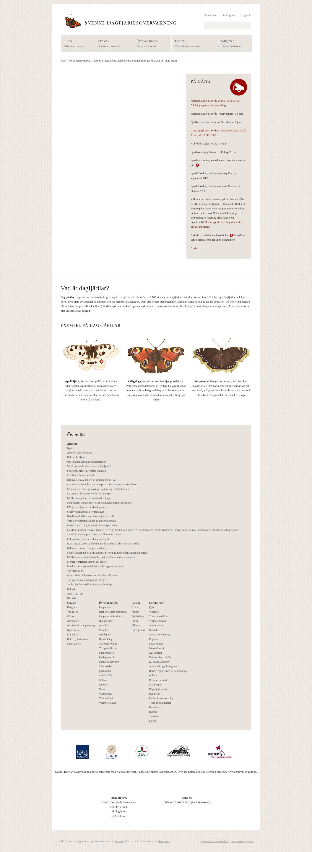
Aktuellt (76, 43)
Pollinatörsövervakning (161, 698)
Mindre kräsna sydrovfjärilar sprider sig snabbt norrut (95, 566)
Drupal (119, 841)
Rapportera (104, 607)
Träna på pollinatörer (160, 702)
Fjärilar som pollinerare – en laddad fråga (88, 498)
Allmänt (136, 625)
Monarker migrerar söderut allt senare (87, 561)
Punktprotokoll (107, 657)
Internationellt (156, 648)
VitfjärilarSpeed (157, 620)
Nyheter (71, 448)
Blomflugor (155, 707)
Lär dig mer (232, 43)
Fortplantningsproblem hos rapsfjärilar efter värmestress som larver (102, 484)
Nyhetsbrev (73, 630)
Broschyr (104, 625)
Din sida (71, 598)
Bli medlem (210, 15)
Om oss (112, 43)
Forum (191, 43)
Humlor (153, 711)
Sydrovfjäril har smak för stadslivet (85, 511)
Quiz (151, 607)
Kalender (72, 589)
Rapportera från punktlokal (113, 611)
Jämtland (103, 684)
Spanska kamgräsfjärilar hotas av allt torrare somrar (94, 534)
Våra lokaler (105, 666)
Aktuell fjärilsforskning (79, 452)
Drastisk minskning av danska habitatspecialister (92, 525)
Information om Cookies (215, 841)
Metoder (103, 630)
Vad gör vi (72, 611)
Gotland (103, 680)
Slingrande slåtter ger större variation (86, 470)
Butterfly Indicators (77, 639)
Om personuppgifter (242, 841)
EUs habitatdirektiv (159, 661)
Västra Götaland (107, 702)
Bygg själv (154, 693)
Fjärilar (153, 720)
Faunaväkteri (156, 643)
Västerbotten (105, 693)
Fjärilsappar (155, 684)
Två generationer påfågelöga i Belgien (87, 579)
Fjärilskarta (105, 670)
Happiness (164, 841)
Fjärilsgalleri (138, 630)
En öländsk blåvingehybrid (81, 475)
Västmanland (106, 698)
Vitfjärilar (154, 611)
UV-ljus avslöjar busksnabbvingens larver (89, 507)
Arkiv (194, 248)
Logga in (246, 15)
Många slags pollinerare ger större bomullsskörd (92, 575)
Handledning (105, 639)
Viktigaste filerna (108, 648)
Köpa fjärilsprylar (158, 689)
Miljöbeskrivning (108, 643)
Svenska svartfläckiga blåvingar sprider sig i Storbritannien (98, 489)
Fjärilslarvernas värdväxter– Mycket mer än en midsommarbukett (101, 557)
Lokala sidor (105, 675)
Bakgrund (72, 607)
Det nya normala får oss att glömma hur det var (91, 479)
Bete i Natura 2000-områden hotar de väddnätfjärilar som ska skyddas (103, 543)
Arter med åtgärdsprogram (163, 666)
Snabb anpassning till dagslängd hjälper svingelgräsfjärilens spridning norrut (107, 552)
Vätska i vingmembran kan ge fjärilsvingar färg (92, 520)
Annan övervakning (159, 634)
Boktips (153, 675)
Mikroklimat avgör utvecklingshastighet (88, 539)
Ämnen (135, 611)
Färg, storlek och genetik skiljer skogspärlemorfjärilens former (99, 502)
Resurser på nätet (158, 680)
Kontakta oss (74, 643)
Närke (102, 689)
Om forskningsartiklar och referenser (86, 461)
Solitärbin (154, 716)
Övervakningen (151, 43)
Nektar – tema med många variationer (87, 548)
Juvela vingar (156, 625)
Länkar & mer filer (109, 661)
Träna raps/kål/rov (158, 616)
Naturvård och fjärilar (160, 657)
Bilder (135, 620)
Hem (63, 60)
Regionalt (154, 639)
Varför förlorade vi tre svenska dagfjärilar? (89, 466)
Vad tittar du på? (75, 570)
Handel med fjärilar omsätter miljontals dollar (91, 516)
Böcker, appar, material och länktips (168, 670)
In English (229, 15)
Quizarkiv (154, 630)
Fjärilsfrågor (138, 616)
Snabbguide (105, 634)
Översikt (136, 607)
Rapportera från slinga (110, 616)
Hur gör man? (106, 620)
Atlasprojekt (155, 652)
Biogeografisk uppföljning (81, 625)
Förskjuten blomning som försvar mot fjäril (89, 493)
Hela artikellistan (76, 457)
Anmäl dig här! (75, 593)
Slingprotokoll (106, 652)
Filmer (70, 616)
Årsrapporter (73, 620)
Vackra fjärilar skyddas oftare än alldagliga (89, 584)
